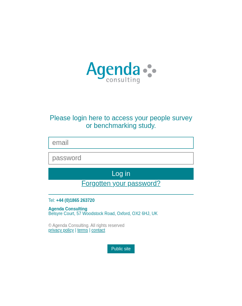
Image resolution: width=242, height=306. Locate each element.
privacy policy (61, 230)
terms (82, 230)
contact (98, 230)
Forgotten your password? (121, 183)
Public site (121, 248)
